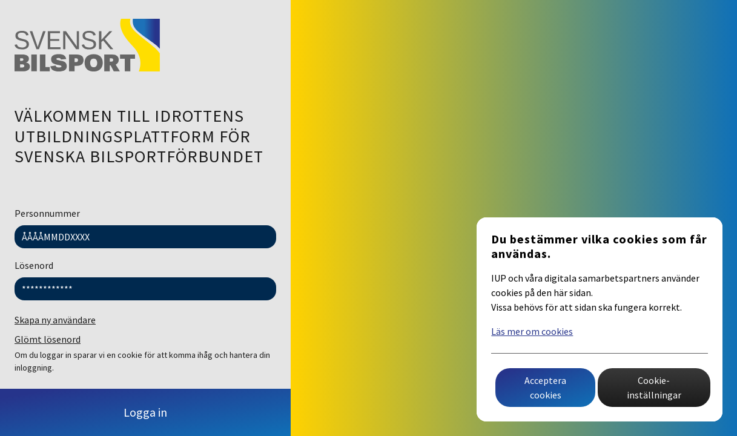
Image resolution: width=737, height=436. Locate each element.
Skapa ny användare (55, 320)
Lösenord (34, 265)
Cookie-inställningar (654, 387)
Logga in (145, 412)
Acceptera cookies (545, 387)
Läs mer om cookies (532, 331)
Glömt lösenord (48, 339)
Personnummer (47, 213)
